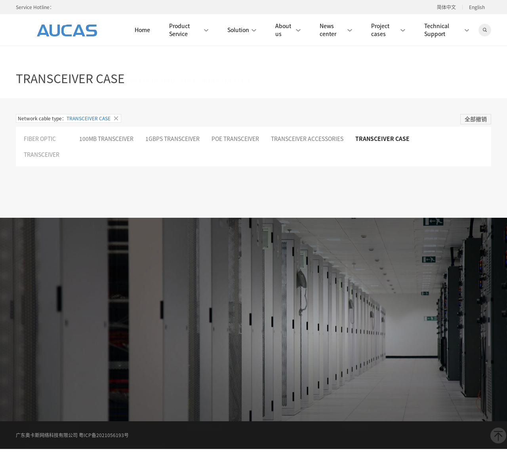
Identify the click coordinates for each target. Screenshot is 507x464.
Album (256, 331)
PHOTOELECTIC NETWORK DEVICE (79, 58)
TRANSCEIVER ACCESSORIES (307, 139)
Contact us (297, 343)
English (477, 7)
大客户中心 (208, 357)
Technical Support (446, 30)
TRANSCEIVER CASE (382, 139)
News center (336, 30)
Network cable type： (68, 118)
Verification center (256, 343)
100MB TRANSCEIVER (106, 139)
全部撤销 (476, 119)
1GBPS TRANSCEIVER (172, 139)
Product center (287, 331)
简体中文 (446, 7)
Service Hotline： (35, 7)
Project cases (388, 30)
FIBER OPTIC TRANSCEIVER (161, 58)
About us (288, 30)
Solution (241, 30)
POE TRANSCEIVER (235, 139)
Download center (208, 343)
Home (142, 30)
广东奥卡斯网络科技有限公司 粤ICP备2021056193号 (72, 435)
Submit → (67, 384)
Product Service (188, 30)
